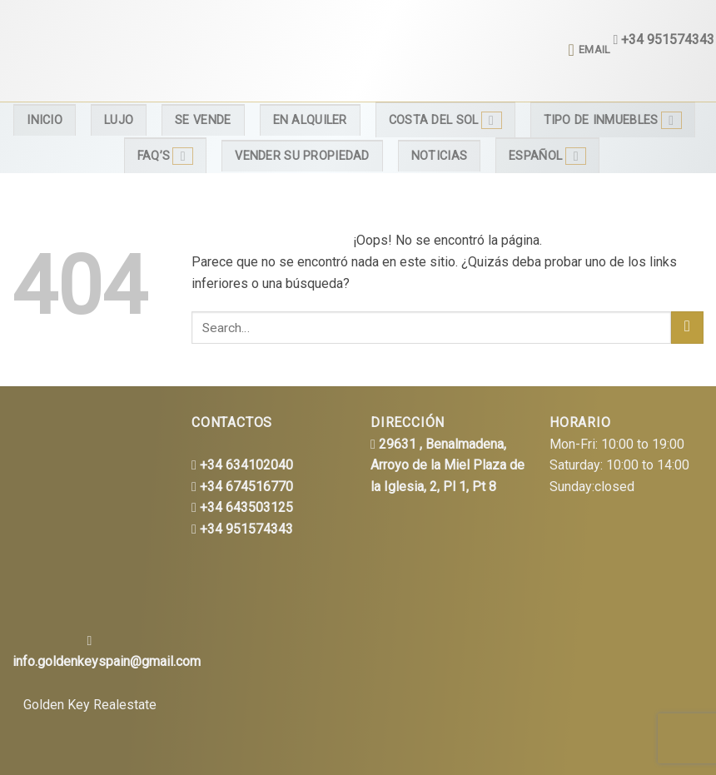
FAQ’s (165, 156)
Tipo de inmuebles (613, 120)
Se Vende (203, 120)
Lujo (118, 120)
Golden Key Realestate (90, 705)
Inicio (44, 120)
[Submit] (687, 327)
